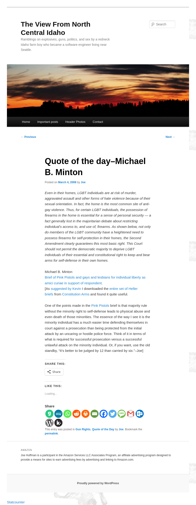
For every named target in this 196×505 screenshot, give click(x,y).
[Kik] (58, 423)
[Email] (94, 414)
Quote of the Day (103, 429)
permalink (51, 433)
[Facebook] (104, 414)
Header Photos (75, 122)
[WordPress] (49, 423)
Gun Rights (82, 429)
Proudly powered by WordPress (98, 483)
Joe (83, 182)
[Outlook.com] (140, 414)
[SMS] (122, 414)
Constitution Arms (76, 294)
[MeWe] (58, 414)
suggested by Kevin (66, 289)
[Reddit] (76, 414)
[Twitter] (113, 414)
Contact (98, 122)
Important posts (47, 122)
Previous (28, 137)
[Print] (85, 414)
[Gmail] (131, 414)
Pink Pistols (100, 305)
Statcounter (16, 502)
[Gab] (49, 414)
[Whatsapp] (67, 414)
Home (26, 122)
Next (170, 137)
